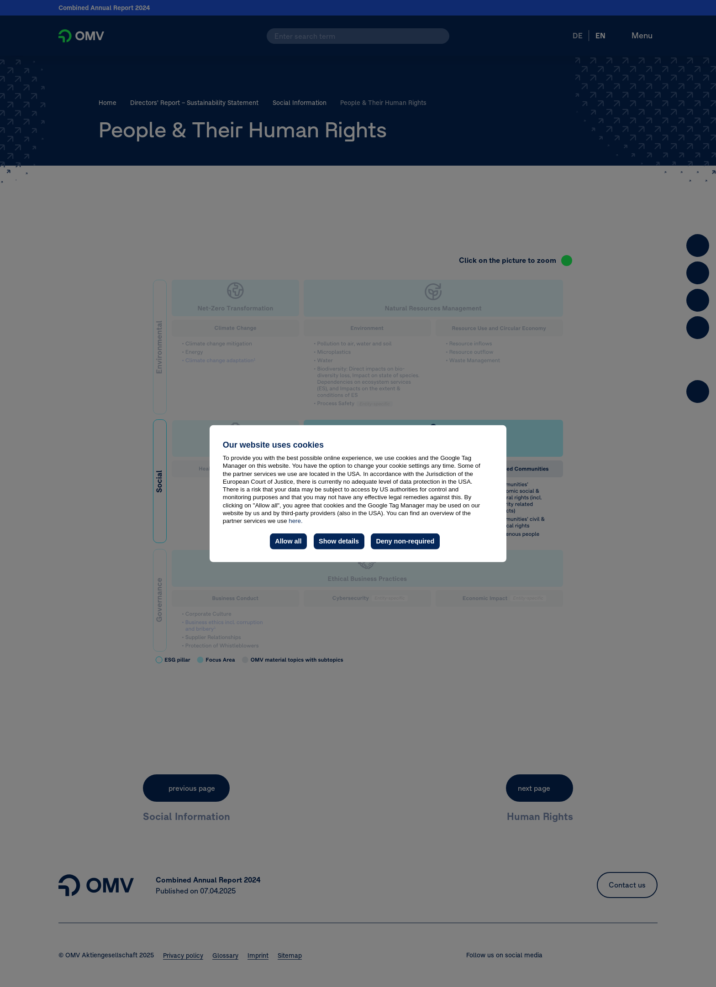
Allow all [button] (288, 541)
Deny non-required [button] (405, 541)
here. (295, 520)
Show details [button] (339, 541)
